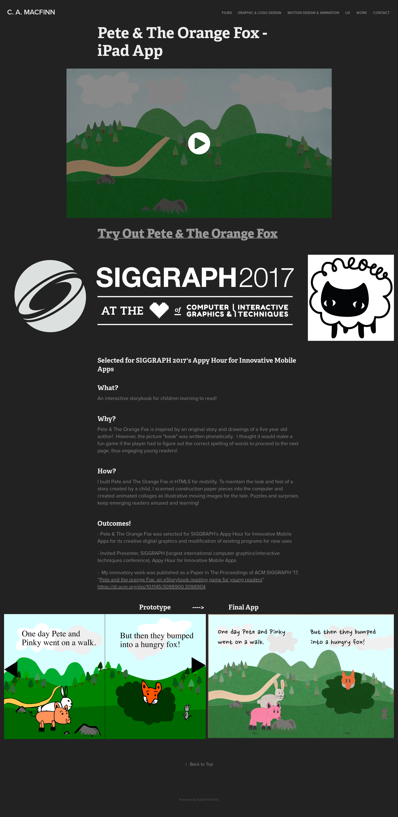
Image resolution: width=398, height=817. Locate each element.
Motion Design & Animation (313, 12)
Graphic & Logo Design (259, 12)
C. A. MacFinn (31, 12)
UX (347, 12)
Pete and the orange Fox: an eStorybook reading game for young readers (181, 579)
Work (361, 12)
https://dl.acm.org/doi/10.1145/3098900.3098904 (151, 586)
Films (227, 12)
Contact (381, 12)
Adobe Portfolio (208, 799)
